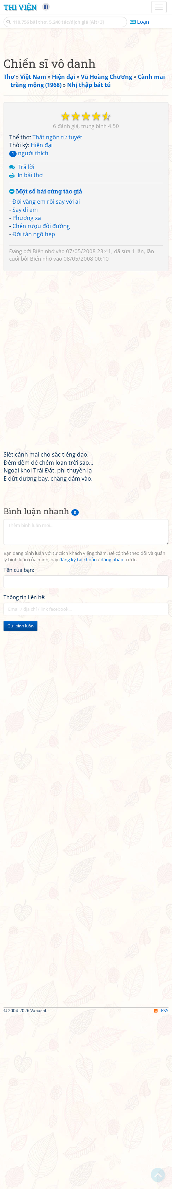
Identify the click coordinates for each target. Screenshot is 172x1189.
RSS (161, 1183)
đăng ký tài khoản (78, 732)
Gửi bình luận (20, 798)
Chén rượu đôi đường (41, 398)
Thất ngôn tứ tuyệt (57, 309)
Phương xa (26, 390)
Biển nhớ (43, 423)
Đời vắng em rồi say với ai (46, 374)
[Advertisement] (86, 127)
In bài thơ (30, 347)
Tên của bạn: (19, 742)
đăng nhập (112, 732)
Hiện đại (42, 317)
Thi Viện (20, 7)
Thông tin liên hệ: (25, 769)
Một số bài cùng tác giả (45, 363)
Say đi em (25, 382)
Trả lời (26, 339)
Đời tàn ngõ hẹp (33, 406)
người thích (28, 325)
